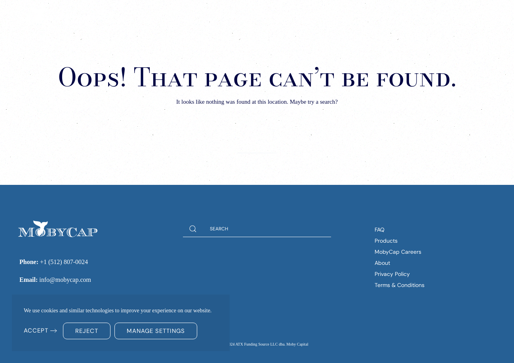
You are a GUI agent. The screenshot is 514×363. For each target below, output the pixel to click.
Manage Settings (156, 331)
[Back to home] (55, 16)
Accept (36, 330)
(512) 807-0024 (462, 15)
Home (239, 15)
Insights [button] (324, 15)
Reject (86, 331)
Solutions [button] (277, 15)
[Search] (257, 145)
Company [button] (368, 15)
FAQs (403, 15)
